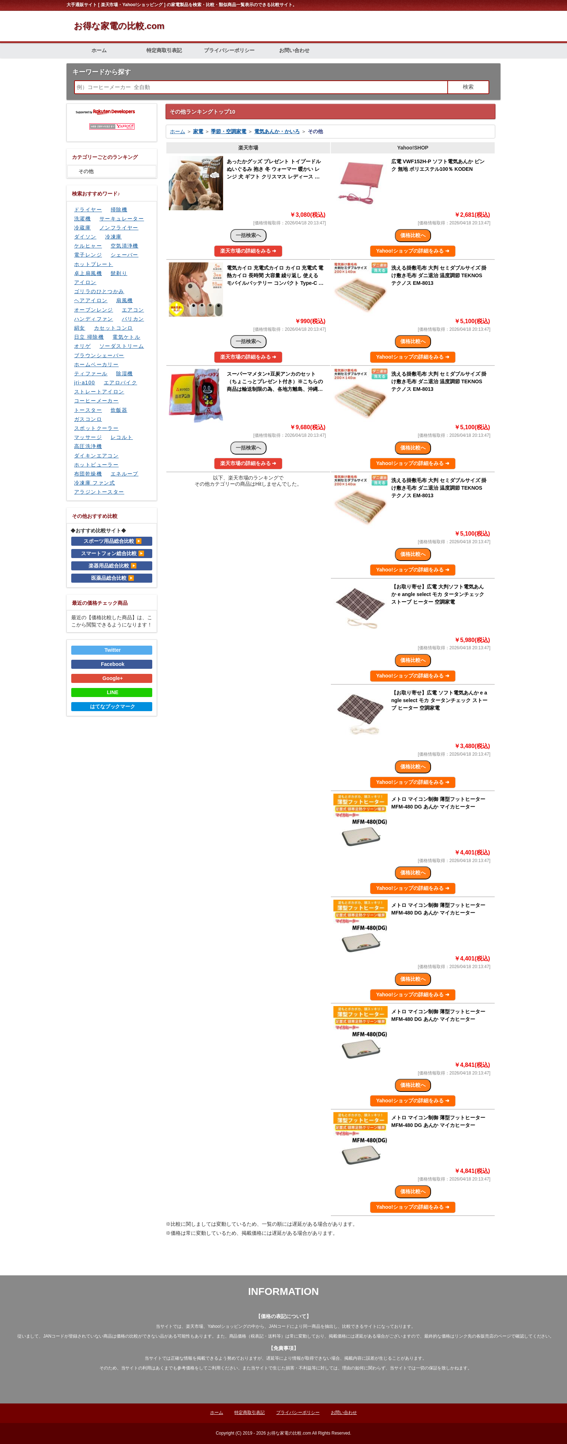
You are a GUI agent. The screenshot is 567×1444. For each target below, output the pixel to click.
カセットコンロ (113, 328)
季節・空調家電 (228, 131)
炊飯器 (119, 410)
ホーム (99, 50)
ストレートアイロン (99, 391)
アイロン (85, 282)
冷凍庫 (113, 237)
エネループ (124, 474)
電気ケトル (126, 337)
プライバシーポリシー (229, 50)
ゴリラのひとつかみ (99, 291)
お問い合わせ (294, 50)
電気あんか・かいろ (277, 131)
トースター (88, 410)
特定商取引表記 (164, 50)
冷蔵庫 (82, 228)
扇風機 (124, 300)
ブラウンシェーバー (99, 355)
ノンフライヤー (118, 228)
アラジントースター (99, 492)
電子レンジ (88, 255)
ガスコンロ (88, 419)
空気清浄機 (124, 246)
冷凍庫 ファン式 (94, 483)
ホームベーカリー (96, 364)
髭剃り (119, 273)
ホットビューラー (96, 465)
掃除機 (119, 209)
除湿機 (124, 373)
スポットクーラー (96, 428)
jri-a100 (84, 382)
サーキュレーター (121, 218)
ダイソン (85, 237)
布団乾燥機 (88, 474)
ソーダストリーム (121, 346)
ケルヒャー (88, 246)
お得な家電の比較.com (119, 26)
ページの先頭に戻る (473, 1267)
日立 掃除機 (89, 337)
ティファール (90, 373)
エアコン (133, 310)
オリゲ (82, 346)
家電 (198, 131)
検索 (468, 87)
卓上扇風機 (88, 273)
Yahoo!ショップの (412, 251)
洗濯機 (82, 218)
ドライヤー (88, 209)
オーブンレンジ (93, 310)
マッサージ (88, 437)
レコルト (122, 437)
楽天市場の (248, 251)
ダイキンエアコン (96, 456)
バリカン (133, 319)
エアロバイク (120, 382)
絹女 (79, 328)
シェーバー (124, 255)
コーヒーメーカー (96, 401)
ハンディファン (93, 319)
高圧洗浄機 (88, 446)
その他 (86, 171)
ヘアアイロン (90, 300)
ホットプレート (93, 264)
